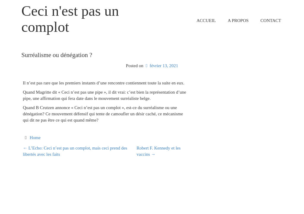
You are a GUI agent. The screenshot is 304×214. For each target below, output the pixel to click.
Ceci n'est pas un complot (70, 19)
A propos (238, 20)
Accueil (206, 20)
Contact (270, 20)
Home (35, 137)
